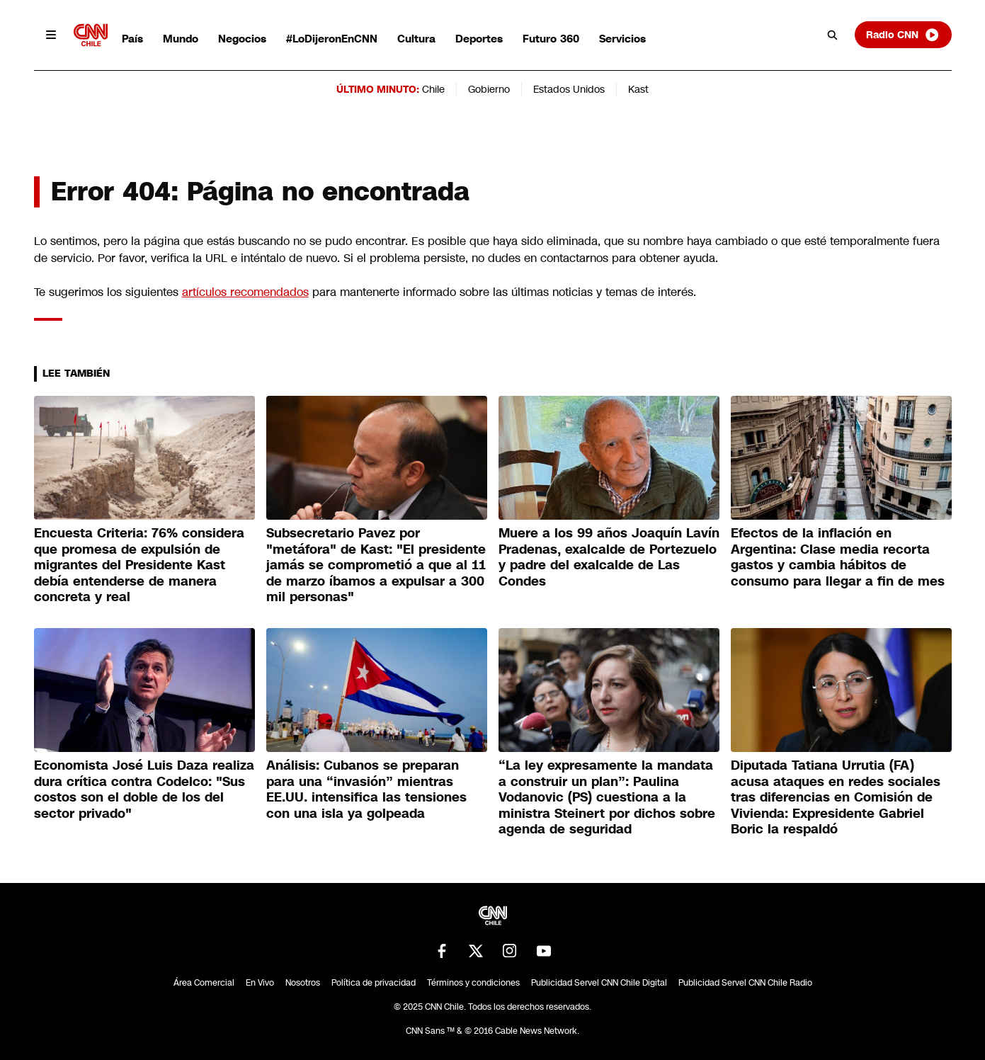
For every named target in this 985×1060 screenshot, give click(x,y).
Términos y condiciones (473, 982)
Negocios (242, 38)
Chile (433, 89)
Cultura (416, 38)
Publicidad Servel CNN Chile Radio (745, 982)
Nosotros (302, 982)
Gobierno (489, 89)
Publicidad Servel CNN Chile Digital (599, 982)
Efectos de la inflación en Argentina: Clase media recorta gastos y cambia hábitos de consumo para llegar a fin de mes (838, 557)
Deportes (479, 38)
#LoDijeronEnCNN (331, 38)
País (132, 38)
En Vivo (260, 982)
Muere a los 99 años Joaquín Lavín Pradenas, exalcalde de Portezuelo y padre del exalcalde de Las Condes (609, 557)
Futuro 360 (551, 38)
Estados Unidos (569, 89)
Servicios (622, 38)
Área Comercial (203, 982)
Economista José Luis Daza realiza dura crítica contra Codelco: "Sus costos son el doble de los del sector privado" (144, 789)
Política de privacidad (373, 982)
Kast (638, 89)
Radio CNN (903, 34)
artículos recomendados (245, 292)
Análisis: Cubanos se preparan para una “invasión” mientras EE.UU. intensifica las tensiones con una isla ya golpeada (366, 789)
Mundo (180, 38)
